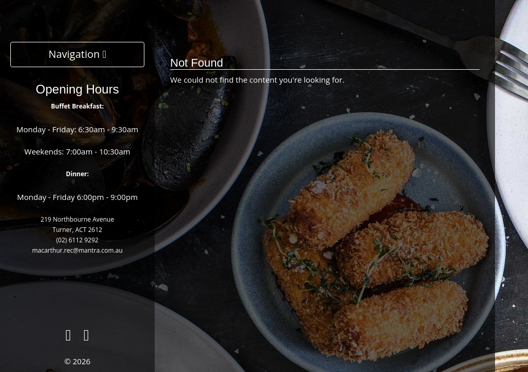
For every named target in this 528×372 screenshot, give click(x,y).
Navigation (77, 54)
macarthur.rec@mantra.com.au (77, 250)
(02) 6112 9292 (77, 240)
